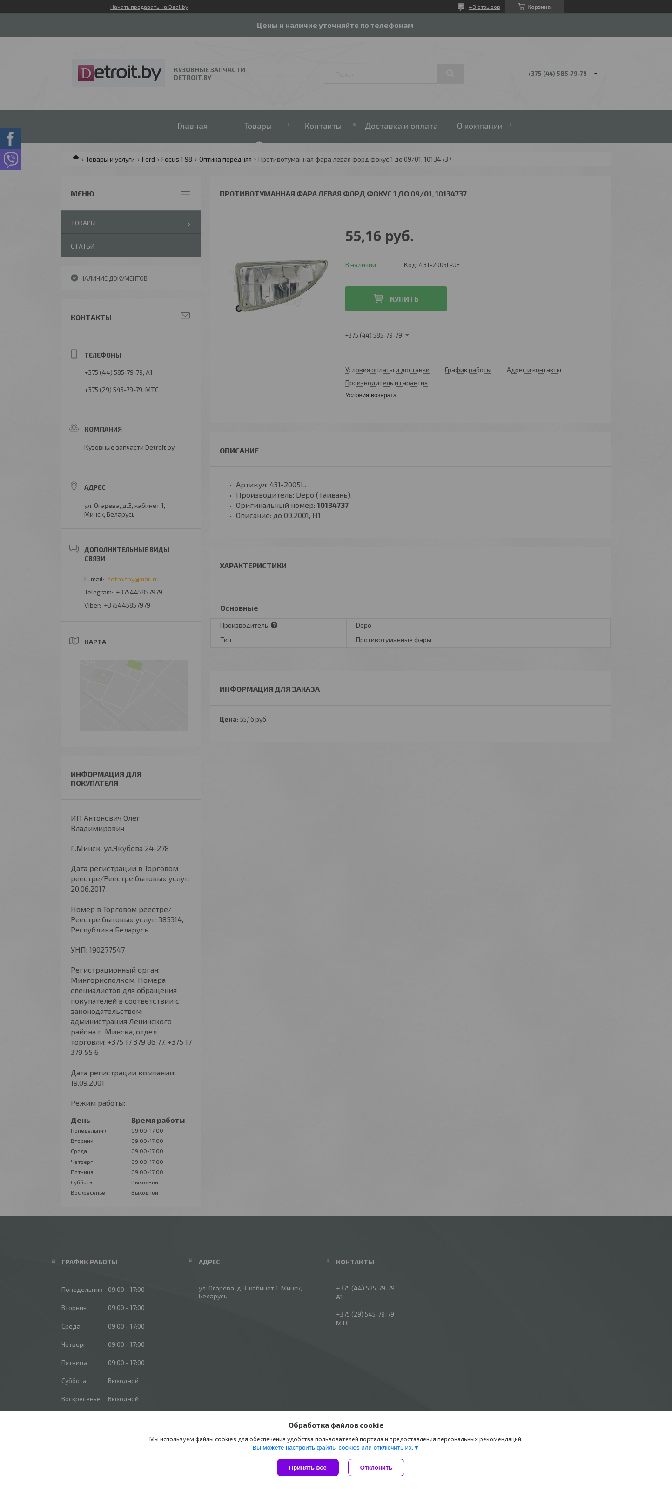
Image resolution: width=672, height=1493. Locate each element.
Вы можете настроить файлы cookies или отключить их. (332, 1447)
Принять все (308, 1467)
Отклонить (376, 1467)
